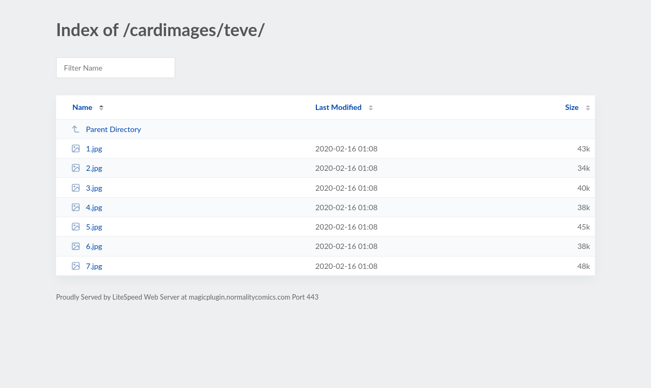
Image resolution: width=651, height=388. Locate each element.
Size (572, 107)
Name (82, 107)
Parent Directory (106, 129)
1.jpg (86, 148)
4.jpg (86, 207)
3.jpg (86, 187)
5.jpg (86, 226)
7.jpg (86, 266)
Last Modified (338, 107)
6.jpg (86, 246)
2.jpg (86, 167)
